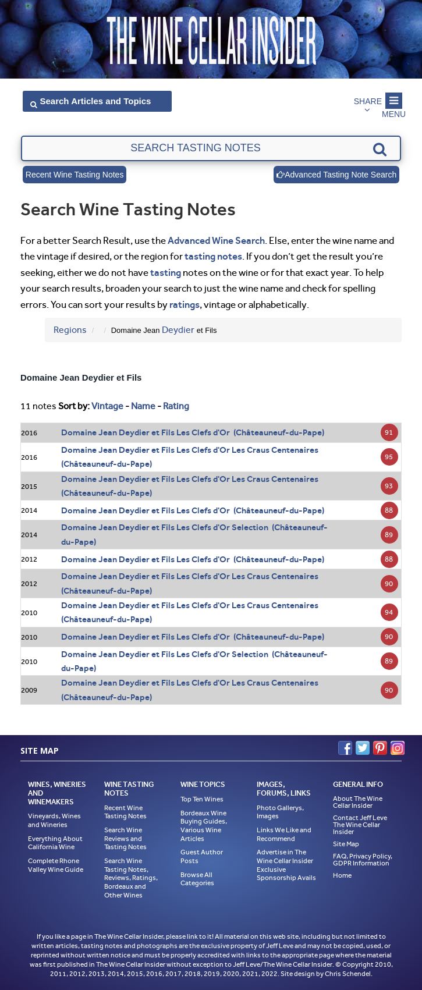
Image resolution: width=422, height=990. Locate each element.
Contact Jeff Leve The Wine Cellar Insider (360, 825)
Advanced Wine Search (216, 240)
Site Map (346, 844)
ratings (184, 304)
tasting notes (213, 256)
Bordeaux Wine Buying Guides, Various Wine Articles (203, 826)
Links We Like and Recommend (284, 834)
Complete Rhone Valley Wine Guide (55, 865)
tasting (165, 272)
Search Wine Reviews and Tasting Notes (125, 838)
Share (368, 101)
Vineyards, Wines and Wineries (54, 820)
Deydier (178, 329)
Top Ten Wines (202, 799)
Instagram (398, 748)
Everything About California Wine (55, 843)
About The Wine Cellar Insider (357, 802)
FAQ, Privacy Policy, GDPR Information (362, 859)
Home (342, 875)
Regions (70, 329)
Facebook (345, 748)
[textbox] (211, 148)
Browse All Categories (197, 879)
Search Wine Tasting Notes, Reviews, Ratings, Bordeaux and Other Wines (131, 878)
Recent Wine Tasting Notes (75, 174)
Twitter (363, 748)
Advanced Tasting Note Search (336, 174)
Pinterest (380, 748)
